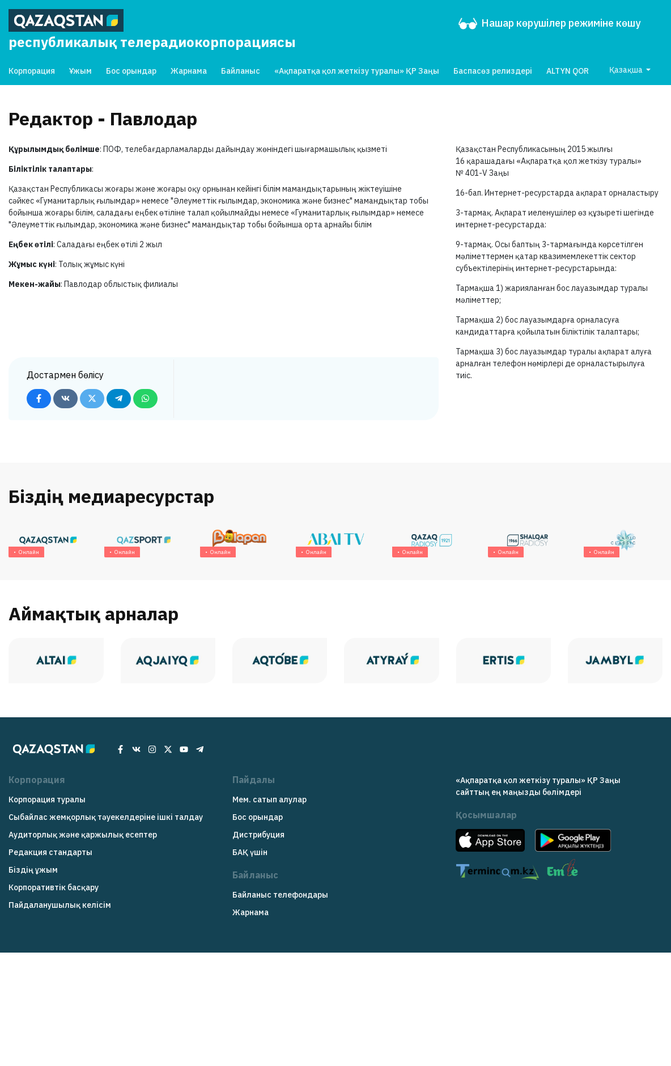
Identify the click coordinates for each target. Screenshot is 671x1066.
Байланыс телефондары (280, 895)
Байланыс (240, 71)
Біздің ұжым (33, 870)
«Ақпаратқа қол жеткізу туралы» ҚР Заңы (356, 71)
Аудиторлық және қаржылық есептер (83, 835)
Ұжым (80, 71)
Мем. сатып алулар (269, 799)
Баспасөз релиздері (492, 71)
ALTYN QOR (567, 71)
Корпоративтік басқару (54, 887)
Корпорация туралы (47, 799)
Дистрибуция (258, 835)
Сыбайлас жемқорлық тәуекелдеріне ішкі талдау (106, 817)
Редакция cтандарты (50, 852)
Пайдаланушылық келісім (60, 905)
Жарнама (189, 71)
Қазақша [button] (626, 70)
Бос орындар (131, 71)
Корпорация (32, 71)
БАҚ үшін (249, 852)
